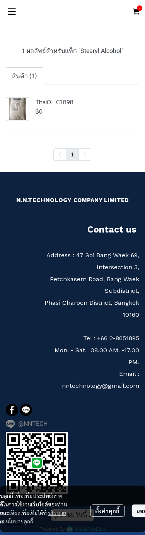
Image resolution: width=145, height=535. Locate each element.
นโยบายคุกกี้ (19, 521)
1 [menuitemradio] (72, 154)
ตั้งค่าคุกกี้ (107, 510)
